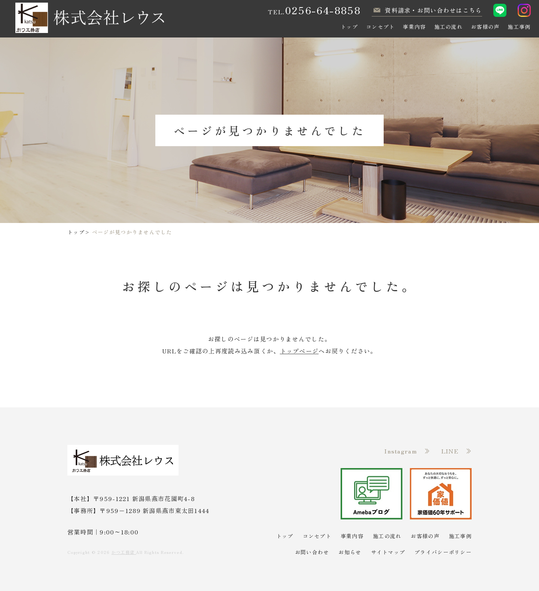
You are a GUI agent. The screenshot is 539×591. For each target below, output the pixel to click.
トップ (76, 232)
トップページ (299, 350)
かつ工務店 (124, 552)
